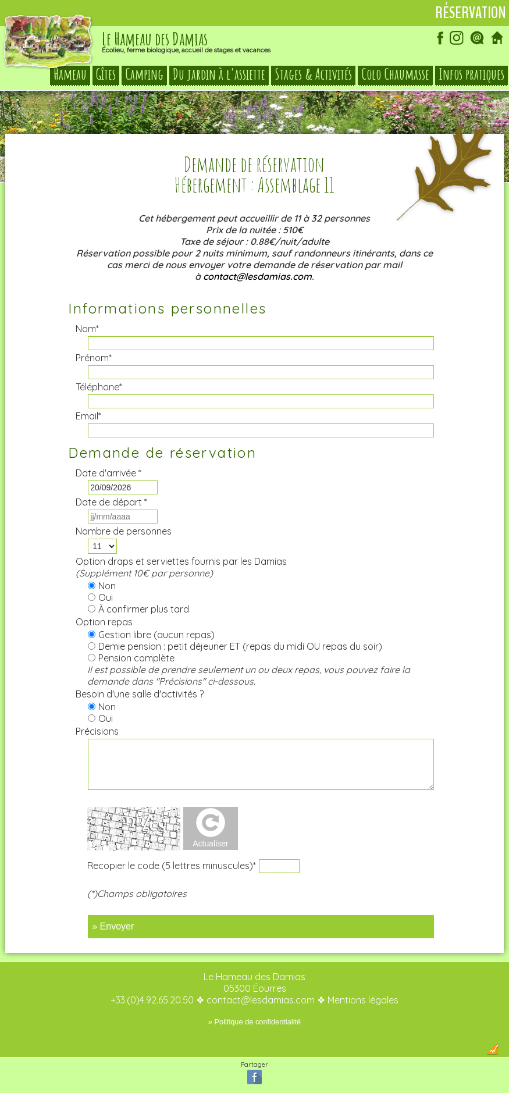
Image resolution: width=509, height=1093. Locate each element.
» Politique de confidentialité (254, 1021)
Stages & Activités (313, 74)
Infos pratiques (471, 74)
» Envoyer (113, 926)
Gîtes (106, 74)
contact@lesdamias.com (257, 276)
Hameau (70, 74)
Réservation (470, 13)
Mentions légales (363, 1000)
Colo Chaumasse (395, 74)
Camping (144, 74)
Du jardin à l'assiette (219, 74)
